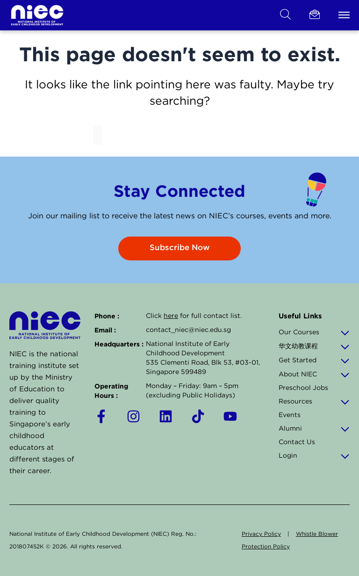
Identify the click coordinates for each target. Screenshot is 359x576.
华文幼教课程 (314, 346)
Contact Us (297, 442)
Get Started (314, 360)
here (171, 315)
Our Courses (314, 332)
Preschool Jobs (303, 387)
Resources (314, 401)
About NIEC (314, 374)
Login (314, 455)
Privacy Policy (261, 534)
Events (290, 415)
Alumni (314, 428)
